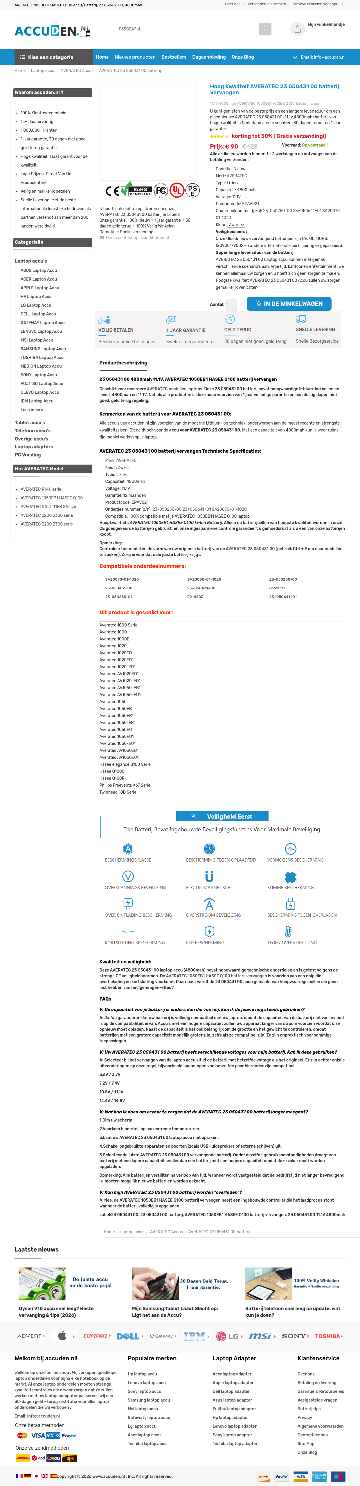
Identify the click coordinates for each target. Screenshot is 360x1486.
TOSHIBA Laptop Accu (42, 357)
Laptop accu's (31, 261)
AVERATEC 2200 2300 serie (47, 515)
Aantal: (217, 304)
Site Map (306, 1443)
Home (102, 57)
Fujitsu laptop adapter (234, 1408)
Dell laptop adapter (231, 1391)
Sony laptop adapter (232, 1435)
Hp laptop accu (142, 1374)
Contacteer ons (313, 1435)
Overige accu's (31, 439)
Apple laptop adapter (233, 1382)
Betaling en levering (317, 1382)
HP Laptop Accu (36, 296)
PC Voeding (28, 455)
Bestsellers (173, 57)
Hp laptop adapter (230, 1417)
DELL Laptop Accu (38, 314)
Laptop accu (43, 70)
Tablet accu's (30, 422)
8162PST (277, 588)
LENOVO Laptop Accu (41, 331)
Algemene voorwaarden (321, 1426)
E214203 (195, 597)
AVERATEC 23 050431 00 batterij (130, 70)
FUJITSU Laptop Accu (42, 383)
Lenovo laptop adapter (235, 1426)
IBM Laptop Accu (37, 401)
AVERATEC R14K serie (41, 489)
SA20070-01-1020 (229, 509)
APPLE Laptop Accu (40, 288)
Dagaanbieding (209, 57)
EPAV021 (250, 203)
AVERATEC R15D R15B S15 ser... (50, 506)
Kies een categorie (46, 57)
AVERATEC (237, 176)
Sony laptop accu (144, 1391)
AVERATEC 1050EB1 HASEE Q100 (52, 498)
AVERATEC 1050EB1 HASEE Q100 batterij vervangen (216, 976)
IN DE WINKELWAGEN (289, 303)
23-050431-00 (118, 588)
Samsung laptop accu (149, 1400)
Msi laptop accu (143, 1408)
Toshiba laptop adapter (235, 1443)
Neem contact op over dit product (135, 237)
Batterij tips (309, 1408)
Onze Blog (243, 57)
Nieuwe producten (135, 57)
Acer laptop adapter (232, 1374)
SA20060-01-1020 (204, 579)
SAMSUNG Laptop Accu (43, 348)
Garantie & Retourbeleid (321, 1391)
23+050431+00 (201, 588)
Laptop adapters (34, 446)
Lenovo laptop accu (147, 1382)
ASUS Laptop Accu (39, 270)
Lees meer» (32, 409)
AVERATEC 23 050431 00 (250, 548)
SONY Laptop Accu (39, 375)
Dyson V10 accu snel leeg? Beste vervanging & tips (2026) (56, 1312)
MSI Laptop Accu (37, 340)
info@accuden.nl (329, 57)
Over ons (233, 4)
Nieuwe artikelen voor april (316, 4)
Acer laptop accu (144, 1435)
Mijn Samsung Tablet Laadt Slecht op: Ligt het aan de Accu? (175, 1312)
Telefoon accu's (33, 431)
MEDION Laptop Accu (41, 366)
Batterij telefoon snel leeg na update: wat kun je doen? (292, 1312)
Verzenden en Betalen (267, 4)
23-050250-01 (118, 597)
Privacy (305, 1417)
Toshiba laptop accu (147, 1443)
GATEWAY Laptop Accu (43, 322)
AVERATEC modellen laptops (174, 389)
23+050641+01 (307, 210)
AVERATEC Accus (76, 70)
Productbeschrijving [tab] (123, 363)
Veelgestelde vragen (317, 1400)
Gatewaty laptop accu (149, 1417)
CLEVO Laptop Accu (40, 392)
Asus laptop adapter (232, 1400)
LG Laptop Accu (36, 305)
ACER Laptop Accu (39, 279)
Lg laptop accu (142, 1426)
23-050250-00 (277, 210)
